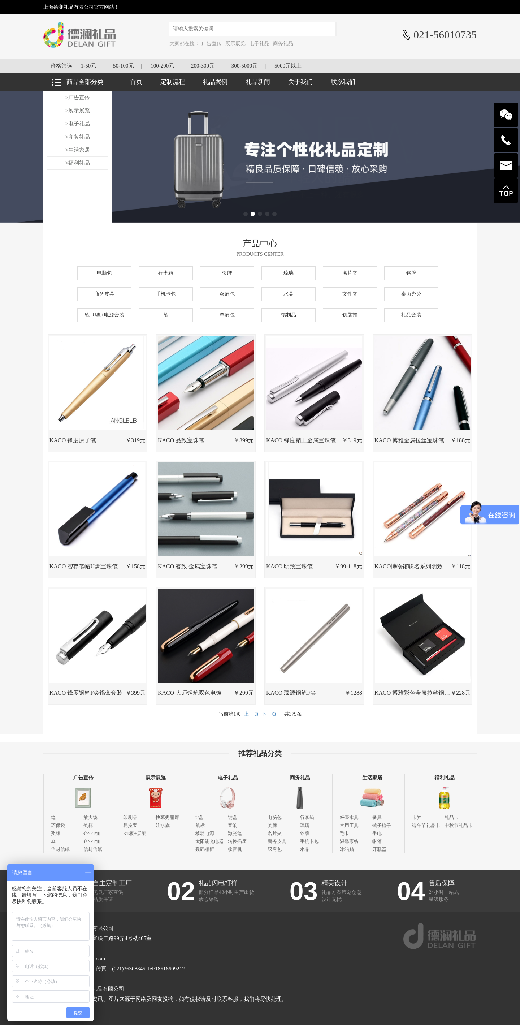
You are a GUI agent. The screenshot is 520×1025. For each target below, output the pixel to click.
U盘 (199, 817)
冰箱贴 (347, 849)
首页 (136, 81)
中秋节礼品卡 (459, 825)
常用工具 (349, 825)
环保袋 (58, 825)
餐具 (377, 817)
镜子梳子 (381, 825)
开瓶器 (379, 849)
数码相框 (204, 849)
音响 (232, 825)
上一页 (251, 714)
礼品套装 (411, 315)
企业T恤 (91, 833)
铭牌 (411, 273)
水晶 (288, 294)
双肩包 (227, 294)
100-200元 (162, 66)
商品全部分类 (84, 81)
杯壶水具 (349, 817)
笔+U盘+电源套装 (104, 315)
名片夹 (350, 273)
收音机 (235, 849)
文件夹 (350, 294)
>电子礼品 (77, 123)
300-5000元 (244, 66)
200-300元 (202, 66)
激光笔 (235, 833)
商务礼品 (283, 43)
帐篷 (377, 841)
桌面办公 (411, 294)
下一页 (269, 714)
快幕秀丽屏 (167, 817)
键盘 (232, 817)
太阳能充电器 (209, 841)
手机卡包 (166, 294)
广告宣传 (212, 43)
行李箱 (165, 273)
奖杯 (88, 825)
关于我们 (300, 81)
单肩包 (227, 315)
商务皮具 (104, 294)
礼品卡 (452, 817)
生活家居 (372, 777)
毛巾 (344, 833)
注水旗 (163, 825)
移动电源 (204, 833)
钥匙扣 (350, 315)
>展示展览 (77, 110)
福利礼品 (444, 777)
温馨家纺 (349, 841)
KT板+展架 (134, 833)
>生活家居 (77, 150)
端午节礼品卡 (426, 825)
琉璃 (288, 273)
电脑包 (104, 273)
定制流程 (172, 81)
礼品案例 (215, 81)
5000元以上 (288, 66)
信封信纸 (60, 849)
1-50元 (88, 66)
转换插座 (237, 841)
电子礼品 (259, 43)
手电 (377, 833)
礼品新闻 (258, 81)
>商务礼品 (77, 137)
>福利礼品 (77, 163)
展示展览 (235, 43)
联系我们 (343, 81)
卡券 (416, 817)
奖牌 (227, 273)
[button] (245, 214)
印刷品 (130, 817)
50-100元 (123, 66)
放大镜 (90, 817)
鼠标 (200, 825)
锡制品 (288, 315)
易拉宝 (130, 825)
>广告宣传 (77, 97)
